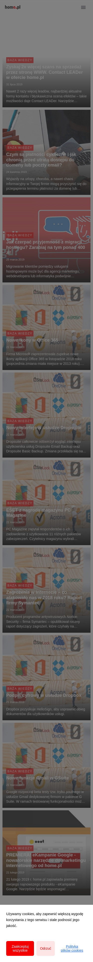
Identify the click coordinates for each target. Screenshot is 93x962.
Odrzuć (45, 948)
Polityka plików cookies (72, 948)
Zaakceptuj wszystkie (20, 948)
